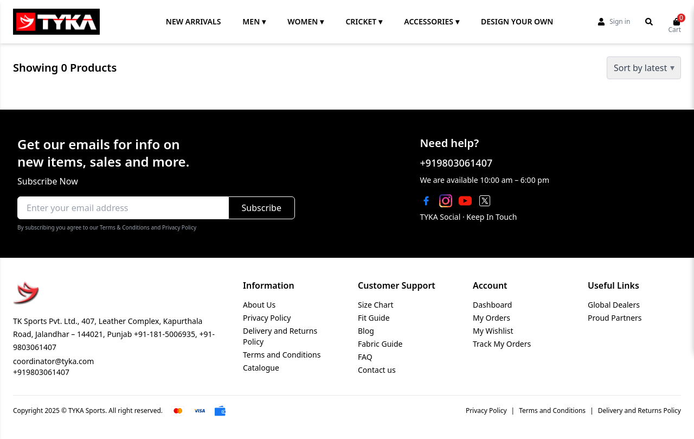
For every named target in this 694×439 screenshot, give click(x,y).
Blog (366, 331)
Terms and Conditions (281, 354)
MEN (254, 21)
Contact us (377, 370)
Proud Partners (615, 318)
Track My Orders (502, 344)
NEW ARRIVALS (193, 21)
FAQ (365, 357)
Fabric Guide (380, 344)
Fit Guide (374, 318)
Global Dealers (614, 305)
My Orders (491, 318)
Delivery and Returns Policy (639, 410)
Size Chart (376, 305)
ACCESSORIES (431, 21)
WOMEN (305, 21)
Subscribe (261, 208)
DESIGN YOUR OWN (517, 21)
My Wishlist (493, 331)
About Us (259, 305)
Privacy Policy (267, 318)
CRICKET (363, 21)
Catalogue (261, 367)
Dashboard (492, 305)
